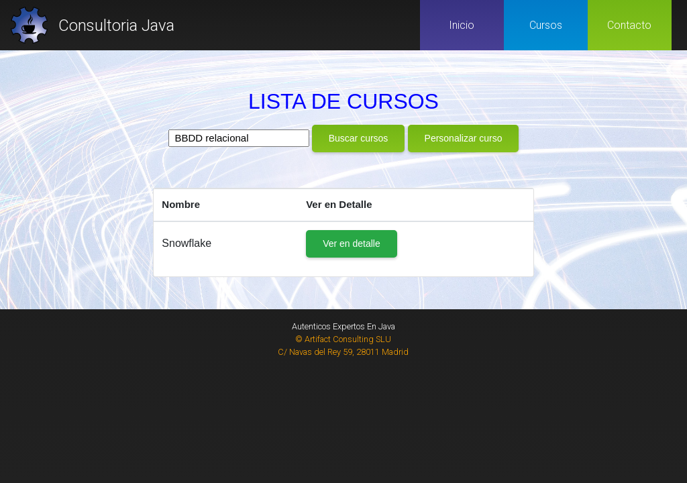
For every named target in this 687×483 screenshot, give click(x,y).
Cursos (545, 25)
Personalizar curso (464, 138)
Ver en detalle (351, 243)
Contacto (629, 25)
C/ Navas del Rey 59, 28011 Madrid (343, 352)
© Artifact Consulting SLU (343, 339)
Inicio (461, 25)
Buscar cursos (358, 138)
